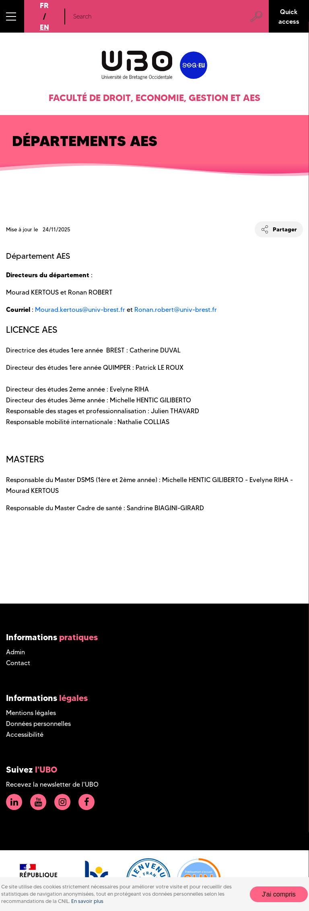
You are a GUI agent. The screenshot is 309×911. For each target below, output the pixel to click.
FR (44, 5)
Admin (15, 652)
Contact (18, 663)
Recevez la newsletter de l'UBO (52, 784)
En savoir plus (87, 901)
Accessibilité (24, 734)
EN (44, 27)
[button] (12, 16)
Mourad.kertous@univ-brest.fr (80, 309)
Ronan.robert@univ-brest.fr (175, 309)
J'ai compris (279, 894)
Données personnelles (38, 724)
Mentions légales (31, 713)
